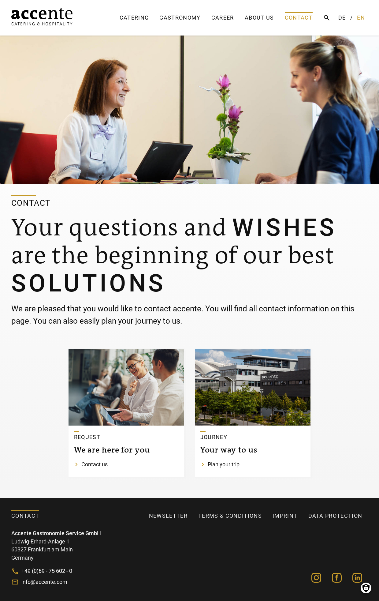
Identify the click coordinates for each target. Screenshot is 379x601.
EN (361, 18)
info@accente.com (44, 582)
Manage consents (366, 588)
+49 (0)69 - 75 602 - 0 (46, 571)
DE (342, 18)
